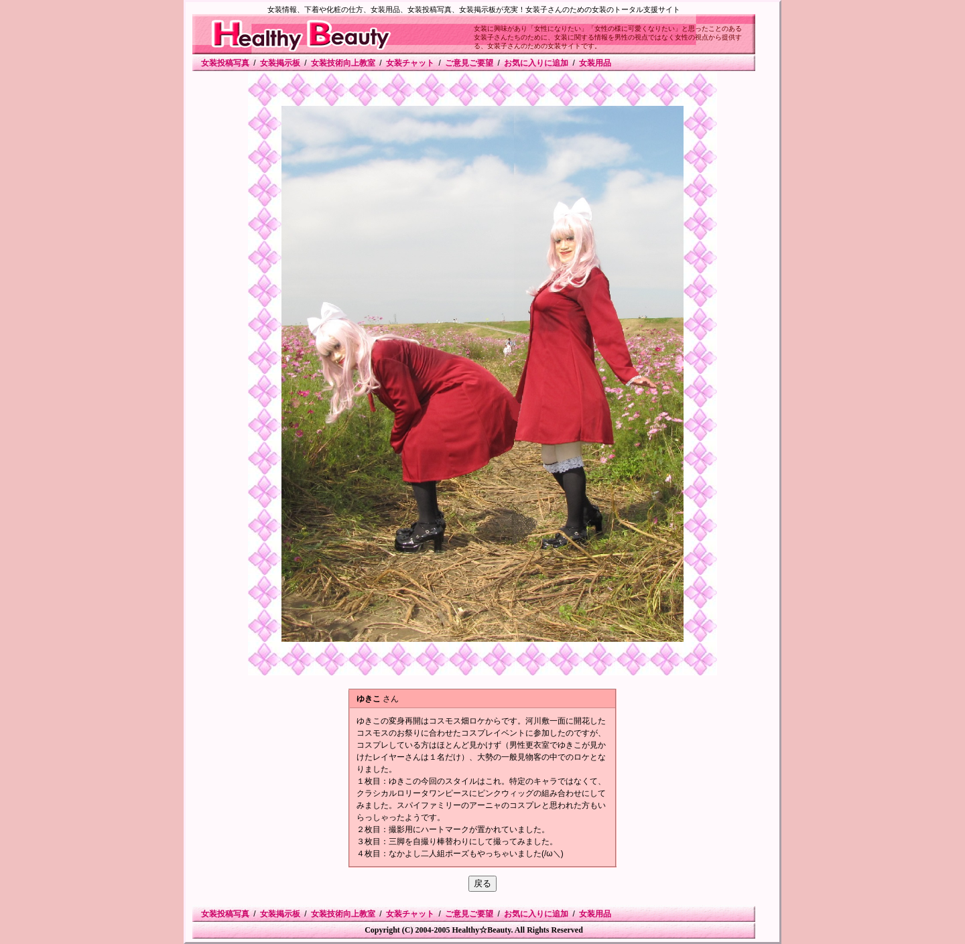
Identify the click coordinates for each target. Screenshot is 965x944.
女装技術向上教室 (343, 63)
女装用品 (595, 63)
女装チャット (410, 63)
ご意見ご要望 (469, 63)
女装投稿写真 (225, 63)
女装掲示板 (280, 63)
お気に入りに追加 (536, 63)
